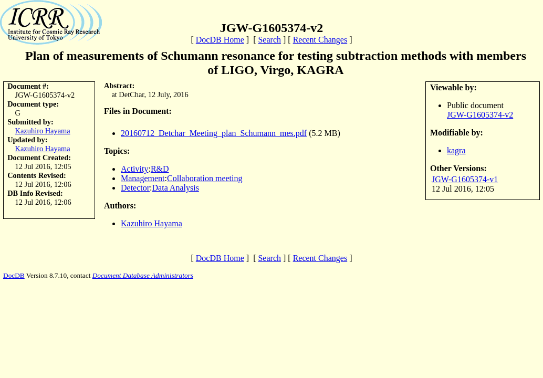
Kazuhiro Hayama (42, 131)
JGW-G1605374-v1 (465, 179)
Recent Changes (320, 39)
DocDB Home (220, 39)
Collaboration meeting (205, 178)
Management (143, 178)
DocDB (14, 275)
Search (269, 39)
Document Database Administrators (142, 275)
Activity (134, 168)
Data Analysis (175, 187)
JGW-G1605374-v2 (480, 114)
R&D (160, 168)
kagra (456, 150)
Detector (135, 187)
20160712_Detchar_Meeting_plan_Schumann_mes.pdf (214, 133)
